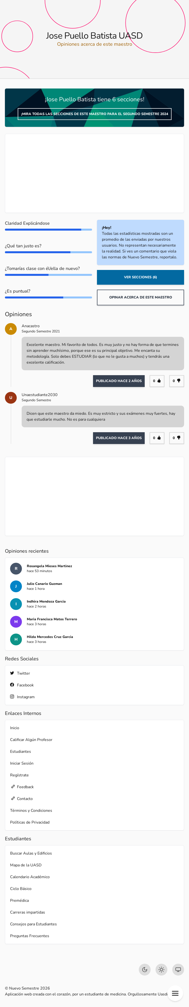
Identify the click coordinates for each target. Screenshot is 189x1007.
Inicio (14, 728)
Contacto (21, 798)
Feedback (22, 787)
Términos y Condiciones (31, 810)
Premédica (19, 900)
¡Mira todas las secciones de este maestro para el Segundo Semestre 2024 (94, 114)
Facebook (22, 685)
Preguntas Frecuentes (29, 936)
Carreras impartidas (27, 912)
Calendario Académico (30, 877)
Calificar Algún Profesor (31, 739)
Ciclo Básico (21, 888)
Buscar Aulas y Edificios (31, 853)
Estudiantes (20, 751)
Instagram (22, 697)
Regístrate (19, 775)
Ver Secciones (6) (140, 277)
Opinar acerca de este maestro (140, 297)
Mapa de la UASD (26, 865)
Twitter (20, 673)
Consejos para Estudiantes (33, 924)
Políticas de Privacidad (29, 822)
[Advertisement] (94, 173)
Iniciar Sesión (21, 763)
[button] (175, 993)
